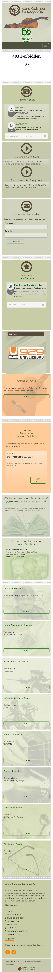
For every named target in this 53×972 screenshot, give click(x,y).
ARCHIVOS (12, 924)
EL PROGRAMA (14, 914)
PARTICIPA (11, 928)
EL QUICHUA (13, 921)
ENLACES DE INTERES (17, 931)
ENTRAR (26, 397)
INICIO (10, 911)
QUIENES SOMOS (15, 918)
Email (8, 231)
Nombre (10, 223)
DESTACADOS (13, 934)
